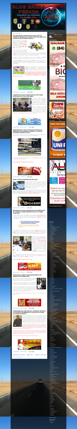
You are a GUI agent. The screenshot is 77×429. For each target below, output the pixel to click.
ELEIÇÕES (52, 269)
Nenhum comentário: (23, 127)
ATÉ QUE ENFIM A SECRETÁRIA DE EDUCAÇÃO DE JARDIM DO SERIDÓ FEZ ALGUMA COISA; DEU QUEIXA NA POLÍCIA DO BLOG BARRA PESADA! (29, 37)
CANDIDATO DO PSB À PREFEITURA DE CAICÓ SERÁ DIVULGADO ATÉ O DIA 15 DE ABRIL (28, 95)
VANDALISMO (52, 412)
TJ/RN (51, 394)
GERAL (51, 292)
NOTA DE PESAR (53, 334)
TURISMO (52, 406)
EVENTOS (52, 278)
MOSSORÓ (52, 324)
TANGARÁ (52, 388)
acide (51, 224)
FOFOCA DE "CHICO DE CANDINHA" (56, 288)
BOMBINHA (52, 238)
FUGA (51, 289)
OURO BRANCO (53, 339)
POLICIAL (52, 351)
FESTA (51, 284)
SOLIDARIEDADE (53, 381)
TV (50, 407)
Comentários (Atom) (19, 357)
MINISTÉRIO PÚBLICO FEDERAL (56, 321)
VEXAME (51, 413)
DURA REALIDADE (53, 266)
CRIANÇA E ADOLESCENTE (55, 256)
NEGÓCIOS (52, 330)
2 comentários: (22, 207)
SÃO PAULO (52, 369)
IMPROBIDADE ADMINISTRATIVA (56, 300)
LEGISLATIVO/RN (53, 314)
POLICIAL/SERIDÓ (53, 352)
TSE (51, 403)
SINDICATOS (52, 380)
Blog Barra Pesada (19, 6)
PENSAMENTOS (53, 344)
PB (50, 342)
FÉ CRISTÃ (52, 283)
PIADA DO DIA (52, 346)
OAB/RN (51, 338)
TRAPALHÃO (52, 399)
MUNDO (51, 326)
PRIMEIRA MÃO (53, 361)
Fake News (52, 280)
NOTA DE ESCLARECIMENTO (55, 333)
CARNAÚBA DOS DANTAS (54, 246)
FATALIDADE (52, 282)
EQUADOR (52, 275)
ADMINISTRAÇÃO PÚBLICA (55, 227)
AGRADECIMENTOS (53, 229)
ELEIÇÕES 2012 (53, 270)
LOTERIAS (52, 315)
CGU (51, 250)
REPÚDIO (52, 365)
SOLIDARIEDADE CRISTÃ (54, 383)
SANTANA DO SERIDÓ (54, 367)
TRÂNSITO (52, 398)
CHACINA (52, 251)
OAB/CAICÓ (52, 337)
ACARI (51, 223)
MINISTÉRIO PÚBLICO (54, 320)
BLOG (51, 236)
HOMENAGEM (52, 296)
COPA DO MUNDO (53, 252)
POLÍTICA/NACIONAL (54, 356)
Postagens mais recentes (19, 354)
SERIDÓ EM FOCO (53, 379)
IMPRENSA (52, 298)
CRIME (51, 257)
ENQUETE (52, 274)
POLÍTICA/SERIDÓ (53, 357)
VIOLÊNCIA (52, 415)
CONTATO (52, 422)
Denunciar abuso (52, 417)
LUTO (51, 316)
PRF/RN (51, 360)
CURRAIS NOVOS (53, 260)
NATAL (51, 328)
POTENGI (52, 358)
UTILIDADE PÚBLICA (54, 411)
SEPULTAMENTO (53, 376)
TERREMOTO (52, 393)
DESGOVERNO (53, 265)
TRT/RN (51, 402)
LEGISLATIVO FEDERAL (54, 312)
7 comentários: (22, 176)
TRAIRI (51, 397)
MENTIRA (52, 319)
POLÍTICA (52, 353)
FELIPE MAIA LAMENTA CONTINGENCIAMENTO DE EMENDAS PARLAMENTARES (27, 275)
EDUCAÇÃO (52, 268)
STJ (51, 385)
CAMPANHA (52, 242)
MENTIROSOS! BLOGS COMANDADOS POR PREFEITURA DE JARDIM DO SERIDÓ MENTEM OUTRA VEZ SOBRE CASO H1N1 (29, 212)
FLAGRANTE (52, 287)
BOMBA (51, 237)
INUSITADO (52, 302)
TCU (51, 390)
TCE (51, 389)
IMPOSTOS (52, 297)
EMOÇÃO (52, 273)
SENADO (51, 375)
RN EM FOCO (52, 366)
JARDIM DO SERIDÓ (53, 305)
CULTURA (52, 259)
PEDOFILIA (52, 343)
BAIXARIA (52, 234)
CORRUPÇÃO (52, 254)
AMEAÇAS (52, 232)
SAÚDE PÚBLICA (53, 371)
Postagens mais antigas (40, 354)
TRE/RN (51, 401)
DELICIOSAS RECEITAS (54, 261)
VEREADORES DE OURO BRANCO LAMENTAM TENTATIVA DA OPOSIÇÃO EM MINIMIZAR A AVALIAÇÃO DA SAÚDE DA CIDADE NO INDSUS (29, 312)
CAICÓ (51, 241)
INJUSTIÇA (52, 301)
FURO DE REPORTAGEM (54, 291)
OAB (51, 335)
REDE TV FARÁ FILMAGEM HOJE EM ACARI (25, 179)
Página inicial (30, 354)
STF (51, 384)
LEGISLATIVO (52, 311)
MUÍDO (51, 325)
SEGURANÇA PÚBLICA (54, 374)
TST (51, 404)
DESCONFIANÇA (53, 264)
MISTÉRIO (52, 323)
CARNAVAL (52, 247)
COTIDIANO (52, 255)
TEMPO (51, 392)
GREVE (51, 293)
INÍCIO (51, 421)
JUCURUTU (52, 306)
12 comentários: (23, 92)
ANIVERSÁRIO (52, 233)
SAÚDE (51, 370)
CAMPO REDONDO (53, 245)
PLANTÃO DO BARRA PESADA (55, 347)
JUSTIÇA (51, 307)
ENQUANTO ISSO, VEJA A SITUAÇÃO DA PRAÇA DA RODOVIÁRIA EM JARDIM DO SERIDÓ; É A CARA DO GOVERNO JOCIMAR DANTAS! (27, 131)
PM (50, 348)
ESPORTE (52, 277)
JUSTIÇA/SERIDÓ (53, 310)
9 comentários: (22, 272)
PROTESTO (52, 362)
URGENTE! (52, 408)
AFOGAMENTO (53, 228)
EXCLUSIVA (52, 279)
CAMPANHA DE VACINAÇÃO (55, 243)
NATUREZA (52, 329)
